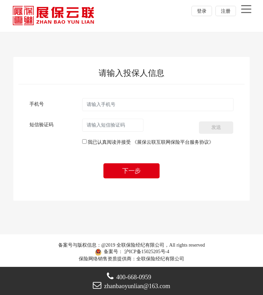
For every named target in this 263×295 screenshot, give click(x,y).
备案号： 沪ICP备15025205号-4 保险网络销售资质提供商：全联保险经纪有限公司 (131, 252)
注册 (225, 11)
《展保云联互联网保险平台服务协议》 (173, 142)
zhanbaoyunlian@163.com (131, 286)
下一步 (131, 170)
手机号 (36, 104)
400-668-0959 (129, 277)
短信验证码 (41, 124)
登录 (201, 11)
